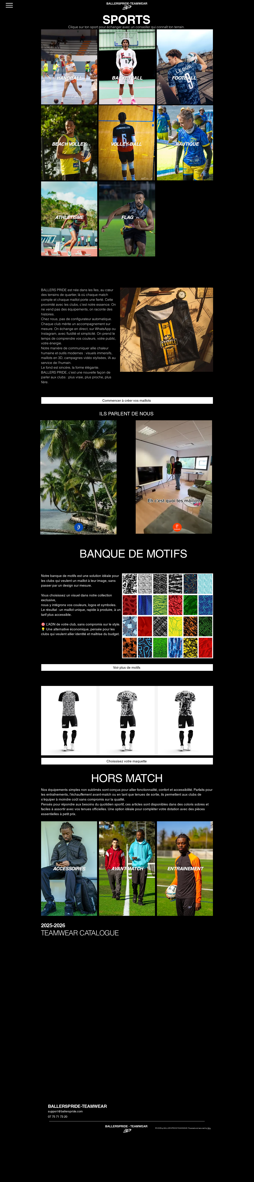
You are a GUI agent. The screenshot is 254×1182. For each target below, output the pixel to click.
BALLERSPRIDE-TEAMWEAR (77, 1106)
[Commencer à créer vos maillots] (127, 400)
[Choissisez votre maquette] (127, 761)
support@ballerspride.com (65, 1111)
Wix (209, 1128)
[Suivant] (200, 329)
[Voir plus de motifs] (127, 667)
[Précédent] (132, 329)
